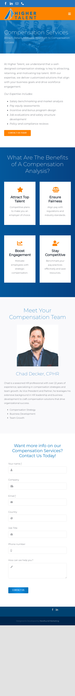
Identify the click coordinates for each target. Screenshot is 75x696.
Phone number (16, 544)
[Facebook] (53, 609)
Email (12, 496)
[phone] (22, 3)
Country (12, 512)
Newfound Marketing (49, 621)
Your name (15, 463)
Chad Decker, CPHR (37, 373)
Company (13, 479)
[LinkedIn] (57, 609)
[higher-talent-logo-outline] (20, 9)
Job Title (12, 528)
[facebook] (5, 3)
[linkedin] (11, 3)
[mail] (16, 3)
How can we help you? (20, 560)
